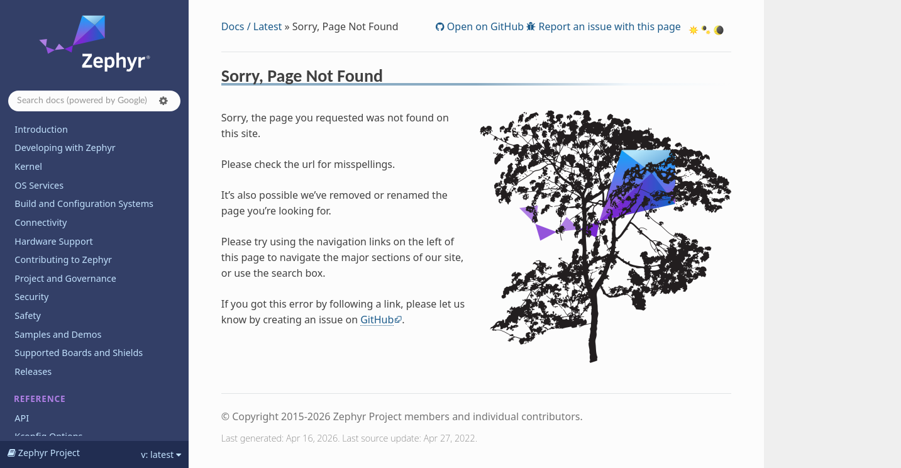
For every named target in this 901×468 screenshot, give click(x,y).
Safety (27, 315)
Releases (33, 371)
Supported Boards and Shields (78, 353)
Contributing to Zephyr (63, 259)
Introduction (41, 129)
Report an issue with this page (608, 26)
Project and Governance (65, 278)
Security (31, 297)
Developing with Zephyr (64, 147)
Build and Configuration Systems (83, 203)
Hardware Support (53, 241)
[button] (163, 100)
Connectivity (40, 222)
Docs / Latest (251, 26)
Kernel (28, 166)
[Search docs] (94, 101)
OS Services (39, 185)
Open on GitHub (484, 26)
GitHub (377, 319)
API (21, 418)
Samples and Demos (57, 334)
